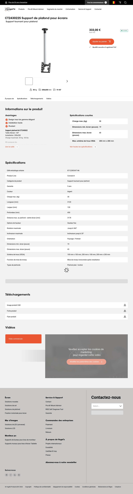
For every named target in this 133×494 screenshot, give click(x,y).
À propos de (9, 99)
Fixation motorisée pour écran (15, 413)
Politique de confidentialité (42, 487)
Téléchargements (37, 99)
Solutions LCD (10, 428)
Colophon (118, 487)
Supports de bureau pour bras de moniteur (20, 440)
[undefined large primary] (86, 362)
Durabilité (49, 447)
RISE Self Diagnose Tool (54, 409)
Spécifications (22, 99)
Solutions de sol (11, 406)
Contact (48, 402)
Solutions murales (11, 402)
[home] (10, 9)
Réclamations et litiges (105, 487)
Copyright (28, 487)
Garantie (49, 413)
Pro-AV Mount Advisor (53, 406)
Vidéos (48, 99)
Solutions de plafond (12, 409)
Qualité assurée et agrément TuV (104, 47)
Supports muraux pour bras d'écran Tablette (21, 444)
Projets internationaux (54, 444)
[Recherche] (113, 3)
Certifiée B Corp (51, 451)
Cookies (77, 487)
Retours (48, 432)
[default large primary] (101, 42)
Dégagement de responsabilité (62, 487)
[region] (45, 51)
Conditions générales (89, 487)
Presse (48, 455)
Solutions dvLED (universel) (15, 425)
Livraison (49, 428)
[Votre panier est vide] (119, 2)
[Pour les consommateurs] (97, 2)
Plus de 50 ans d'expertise (17, 2)
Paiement (49, 425)
